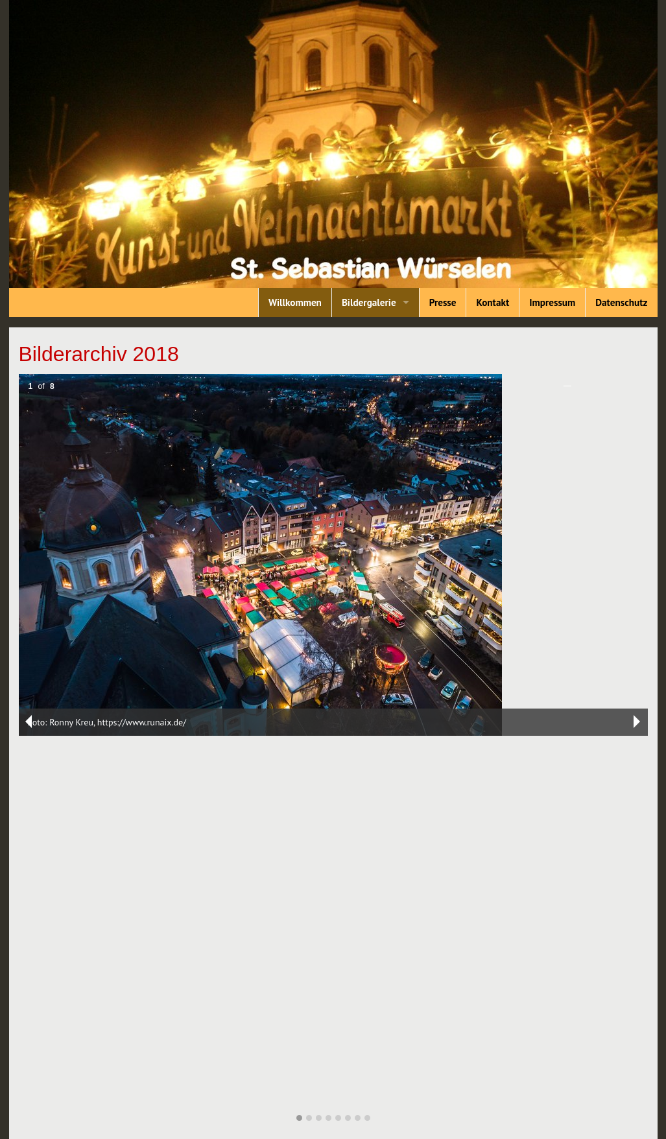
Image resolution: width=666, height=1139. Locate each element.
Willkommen (295, 302)
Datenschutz (621, 302)
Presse (443, 302)
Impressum (552, 302)
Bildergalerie (369, 302)
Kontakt (492, 302)
